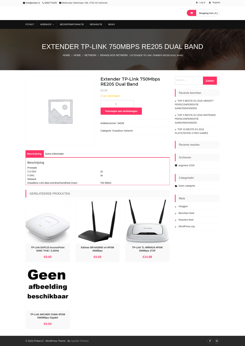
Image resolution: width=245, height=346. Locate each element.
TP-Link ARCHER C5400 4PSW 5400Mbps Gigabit (47, 316)
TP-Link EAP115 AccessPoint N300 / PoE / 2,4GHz (47, 249)
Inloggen (183, 206)
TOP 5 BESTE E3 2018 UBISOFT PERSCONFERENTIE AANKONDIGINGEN (194, 104)
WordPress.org (187, 226)
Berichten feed (186, 213)
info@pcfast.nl (31, 3)
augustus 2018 (186, 165)
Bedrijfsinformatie (72, 24)
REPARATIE (96, 24)
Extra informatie (54, 153)
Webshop (46, 24)
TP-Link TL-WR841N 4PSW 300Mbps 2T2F (147, 249)
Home (66, 55)
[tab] (34, 153)
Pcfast (30, 24)
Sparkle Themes (79, 341)
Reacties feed (186, 219)
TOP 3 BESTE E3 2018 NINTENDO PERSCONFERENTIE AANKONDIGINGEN (195, 119)
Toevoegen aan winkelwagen (121, 111)
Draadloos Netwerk (114, 55)
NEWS (111, 24)
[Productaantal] (117, 104)
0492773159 (51, 3)
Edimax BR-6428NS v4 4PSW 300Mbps (97, 249)
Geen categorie (187, 185)
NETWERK (90, 55)
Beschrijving (34, 153)
